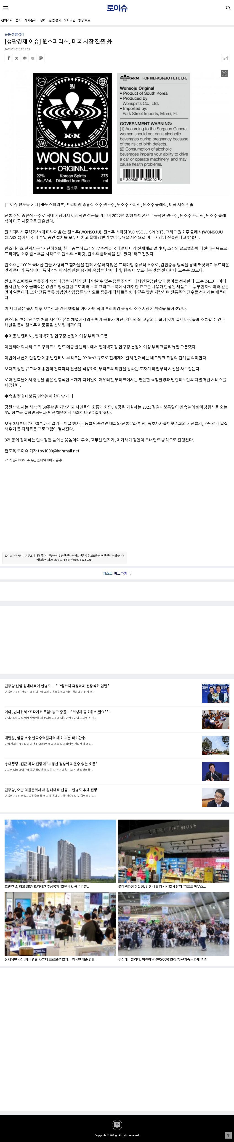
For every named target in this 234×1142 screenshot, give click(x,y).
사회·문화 (30, 20)
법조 (18, 20)
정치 (43, 20)
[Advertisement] (117, 511)
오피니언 (69, 20)
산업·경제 (55, 20)
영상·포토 (84, 20)
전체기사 (7, 20)
